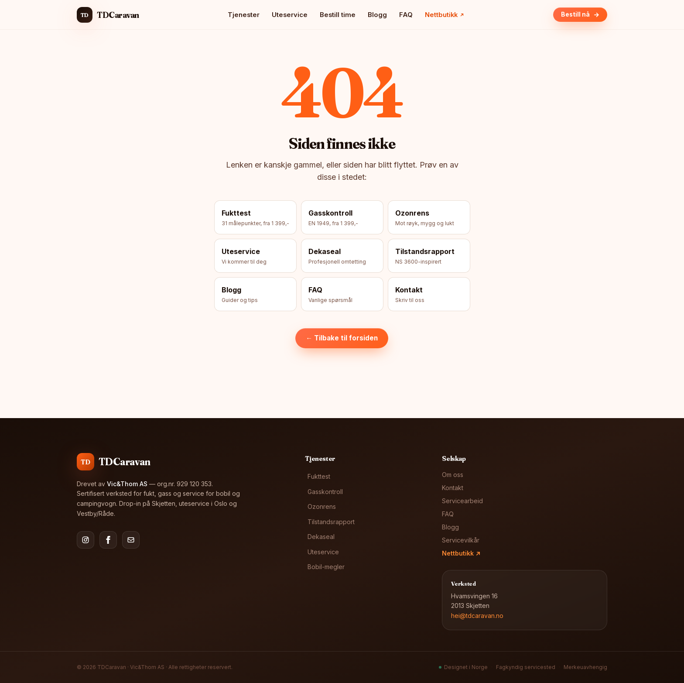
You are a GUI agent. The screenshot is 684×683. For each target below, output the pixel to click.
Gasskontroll (325, 491)
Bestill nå (580, 14)
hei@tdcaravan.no (477, 615)
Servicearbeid (462, 501)
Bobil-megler (326, 566)
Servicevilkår (460, 540)
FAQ (406, 15)
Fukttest (319, 476)
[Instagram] (85, 540)
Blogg (377, 15)
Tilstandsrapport (331, 521)
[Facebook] (108, 540)
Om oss (452, 474)
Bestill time (338, 15)
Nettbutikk (461, 553)
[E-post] (131, 540)
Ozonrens (322, 506)
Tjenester (244, 15)
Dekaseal (321, 536)
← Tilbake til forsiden (342, 338)
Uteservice (290, 15)
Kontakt (452, 487)
